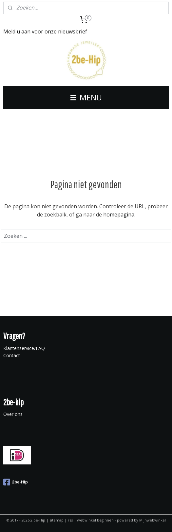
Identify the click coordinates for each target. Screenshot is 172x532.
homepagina (118, 214)
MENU (86, 97)
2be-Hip (15, 482)
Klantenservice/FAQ (24, 348)
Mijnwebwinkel (152, 520)
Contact (11, 355)
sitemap (56, 520)
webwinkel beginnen (95, 520)
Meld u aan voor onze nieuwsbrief (45, 31)
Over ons (13, 414)
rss (70, 520)
